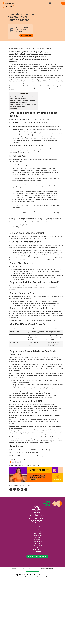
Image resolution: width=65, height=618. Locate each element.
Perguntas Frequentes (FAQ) (17, 106)
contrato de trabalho (17, 296)
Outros (16, 48)
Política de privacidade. (32, 571)
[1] (29, 77)
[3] (29, 256)
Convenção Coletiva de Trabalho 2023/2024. (25, 453)
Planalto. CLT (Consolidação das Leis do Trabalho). (27, 456)
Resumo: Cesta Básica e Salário (18, 102)
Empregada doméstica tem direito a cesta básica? (23, 96)
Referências (13, 108)
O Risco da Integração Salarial (18, 98)
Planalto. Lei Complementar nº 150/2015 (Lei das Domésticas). (30, 450)
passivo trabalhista (46, 70)
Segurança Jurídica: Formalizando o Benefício (22, 100)
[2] (20, 161)
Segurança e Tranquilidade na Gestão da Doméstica (23, 104)
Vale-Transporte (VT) (54, 311)
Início (11, 48)
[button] (50, 3)
